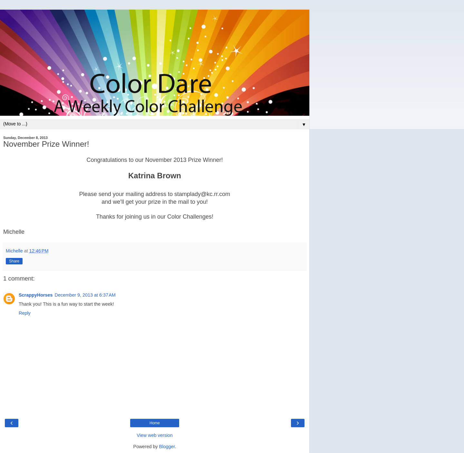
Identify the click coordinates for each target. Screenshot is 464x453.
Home (155, 423)
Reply (25, 313)
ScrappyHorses (36, 295)
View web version (155, 435)
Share (14, 261)
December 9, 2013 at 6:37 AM (85, 295)
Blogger (167, 446)
